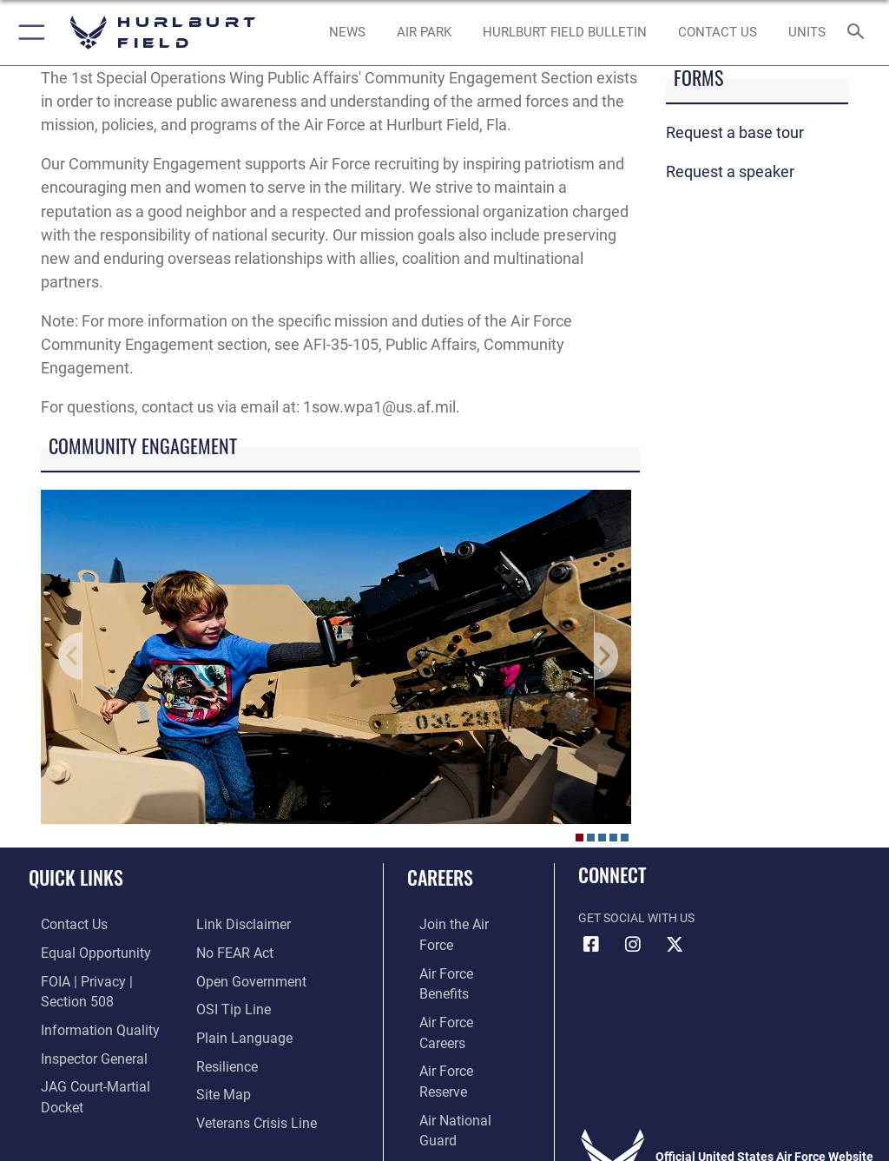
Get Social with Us (636, 918)
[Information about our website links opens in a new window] (69, 1083)
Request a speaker (730, 171)
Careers (440, 877)
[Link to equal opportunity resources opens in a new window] (78, 950)
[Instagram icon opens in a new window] (633, 945)
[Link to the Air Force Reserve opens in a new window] (453, 1003)
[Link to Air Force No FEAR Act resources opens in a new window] (230, 923)
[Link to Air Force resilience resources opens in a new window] (222, 1030)
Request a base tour (735, 132)
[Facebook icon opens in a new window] (591, 945)
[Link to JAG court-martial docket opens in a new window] (98, 1057)
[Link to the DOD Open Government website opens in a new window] (245, 950)
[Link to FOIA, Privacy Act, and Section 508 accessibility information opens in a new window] (102, 977)
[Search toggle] (859, 32)
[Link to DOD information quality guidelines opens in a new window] (81, 1003)
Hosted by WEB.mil (444, 1123)
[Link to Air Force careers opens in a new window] (453, 977)
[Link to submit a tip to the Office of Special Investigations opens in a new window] (228, 977)
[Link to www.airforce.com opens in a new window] (454, 923)
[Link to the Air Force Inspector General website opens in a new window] (76, 1030)
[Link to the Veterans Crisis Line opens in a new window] (249, 1083)
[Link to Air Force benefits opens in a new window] (454, 950)
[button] (28, 32)
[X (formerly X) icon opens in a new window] (675, 945)
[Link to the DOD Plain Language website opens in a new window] (238, 1003)
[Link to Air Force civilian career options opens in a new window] (446, 1057)
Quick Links (76, 877)
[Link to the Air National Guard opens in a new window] (457, 1030)
